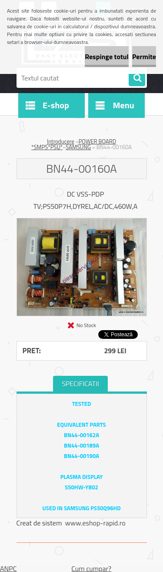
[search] (137, 78)
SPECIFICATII (80, 383)
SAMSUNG (78, 147)
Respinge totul (107, 56)
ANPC (8, 568)
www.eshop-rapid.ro (95, 523)
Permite (144, 56)
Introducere (60, 141)
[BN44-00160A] (81, 222)
